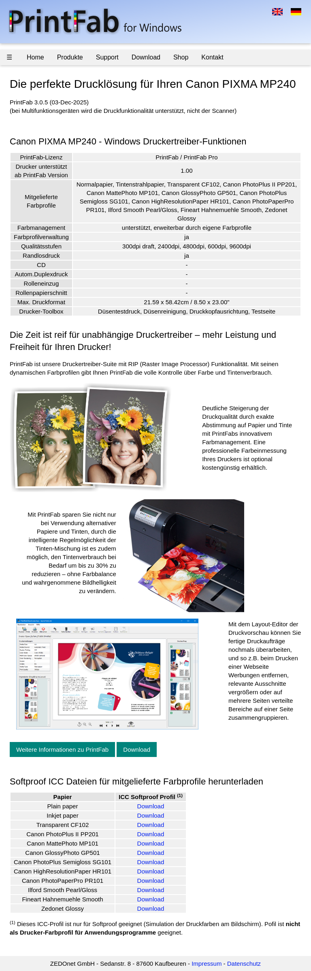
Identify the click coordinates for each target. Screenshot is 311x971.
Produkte (70, 57)
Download (146, 57)
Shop (180, 57)
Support (107, 57)
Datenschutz (244, 963)
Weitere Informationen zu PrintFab (62, 749)
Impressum (207, 963)
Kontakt (212, 57)
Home (35, 57)
